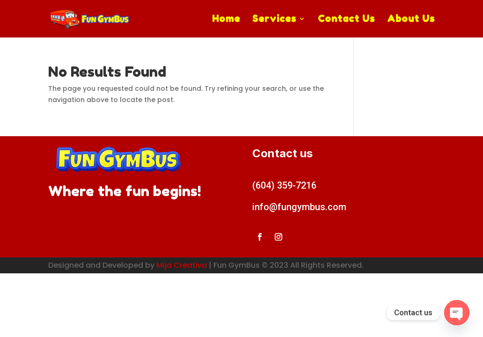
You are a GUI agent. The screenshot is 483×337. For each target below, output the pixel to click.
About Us (411, 19)
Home (226, 19)
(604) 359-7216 (284, 185)
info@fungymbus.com (299, 206)
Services (274, 19)
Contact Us (346, 19)
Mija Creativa (181, 265)
